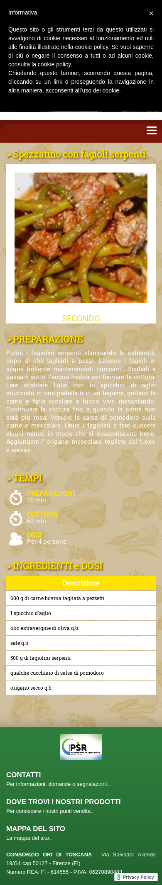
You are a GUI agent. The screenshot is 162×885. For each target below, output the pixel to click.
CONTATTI (23, 775)
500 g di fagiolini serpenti (40, 657)
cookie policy (54, 64)
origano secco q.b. (31, 687)
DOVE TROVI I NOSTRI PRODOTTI (63, 802)
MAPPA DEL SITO (35, 829)
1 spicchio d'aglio (30, 613)
